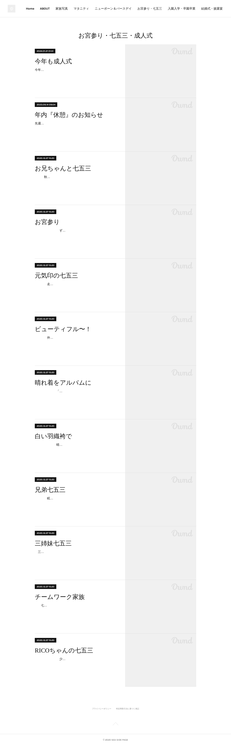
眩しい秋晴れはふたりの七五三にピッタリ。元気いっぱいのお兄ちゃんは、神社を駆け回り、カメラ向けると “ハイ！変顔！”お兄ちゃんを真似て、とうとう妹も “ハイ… (76, 504)
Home (74, 8)
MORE (215, 8)
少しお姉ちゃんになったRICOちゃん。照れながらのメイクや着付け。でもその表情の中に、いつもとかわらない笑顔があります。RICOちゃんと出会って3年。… (76, 664)
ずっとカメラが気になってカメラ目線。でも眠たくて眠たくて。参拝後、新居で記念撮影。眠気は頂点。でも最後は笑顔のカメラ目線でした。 (76, 236)
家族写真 (105, 8)
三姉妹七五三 (53, 543)
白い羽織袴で (53, 436)
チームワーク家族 (60, 596)
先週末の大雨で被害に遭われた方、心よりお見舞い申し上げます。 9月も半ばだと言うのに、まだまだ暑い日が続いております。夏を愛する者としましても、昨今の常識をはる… (76, 129)
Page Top (115, 724)
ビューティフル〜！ (63, 329)
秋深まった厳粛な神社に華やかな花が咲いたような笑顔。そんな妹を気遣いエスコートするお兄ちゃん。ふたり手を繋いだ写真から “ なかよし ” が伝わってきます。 (76, 182)
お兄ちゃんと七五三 (63, 168)
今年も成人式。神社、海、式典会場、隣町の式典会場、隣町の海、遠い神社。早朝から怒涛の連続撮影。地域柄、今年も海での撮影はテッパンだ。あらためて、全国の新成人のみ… (76, 75)
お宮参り (47, 221)
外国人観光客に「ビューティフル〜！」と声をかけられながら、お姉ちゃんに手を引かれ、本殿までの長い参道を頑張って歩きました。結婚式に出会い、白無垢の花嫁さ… (76, 343)
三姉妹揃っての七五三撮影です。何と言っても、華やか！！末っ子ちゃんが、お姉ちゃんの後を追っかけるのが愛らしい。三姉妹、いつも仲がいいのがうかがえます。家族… (76, 557)
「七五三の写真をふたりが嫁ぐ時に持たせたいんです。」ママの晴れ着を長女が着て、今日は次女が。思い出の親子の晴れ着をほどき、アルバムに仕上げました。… (76, 397)
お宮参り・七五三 (193, 8)
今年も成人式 (53, 61)
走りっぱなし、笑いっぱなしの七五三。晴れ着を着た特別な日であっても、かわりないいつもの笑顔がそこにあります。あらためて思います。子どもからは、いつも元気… (76, 289)
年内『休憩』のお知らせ (69, 114)
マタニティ (125, 8)
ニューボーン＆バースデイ (156, 8)
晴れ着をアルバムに (63, 382)
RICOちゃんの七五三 (64, 650)
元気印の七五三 (56, 275)
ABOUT (88, 8)
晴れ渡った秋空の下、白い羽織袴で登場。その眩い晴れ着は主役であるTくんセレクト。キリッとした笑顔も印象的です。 (76, 450)
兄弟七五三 (50, 489)
